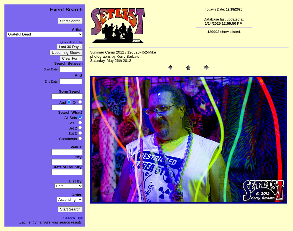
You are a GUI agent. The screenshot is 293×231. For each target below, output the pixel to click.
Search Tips (73, 218)
